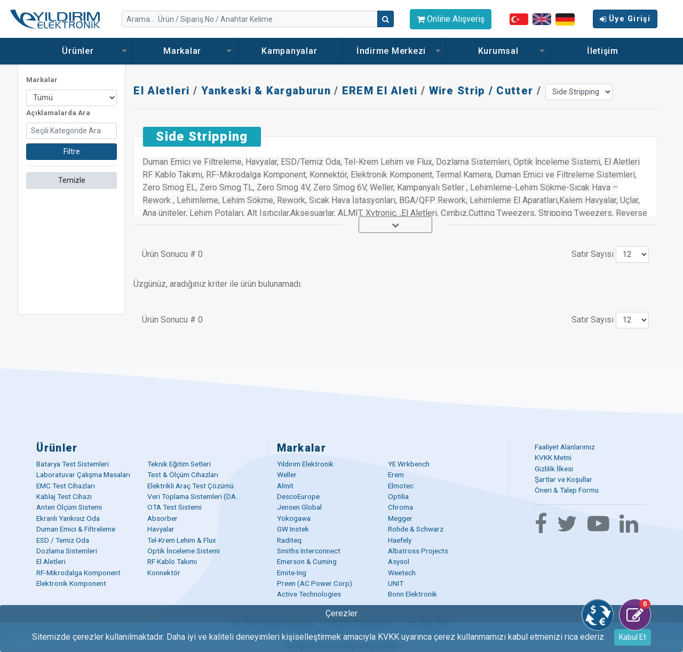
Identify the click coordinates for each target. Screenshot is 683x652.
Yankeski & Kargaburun (266, 90)
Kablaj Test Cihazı (64, 496)
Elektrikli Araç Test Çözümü (190, 485)
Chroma (400, 507)
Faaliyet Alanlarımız (565, 446)
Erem (396, 474)
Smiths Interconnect (308, 550)
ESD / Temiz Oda (62, 540)
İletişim (602, 51)
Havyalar (160, 529)
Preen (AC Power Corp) (314, 583)
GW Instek (293, 529)
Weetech (402, 572)
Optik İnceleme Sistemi (183, 550)
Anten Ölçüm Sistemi (69, 507)
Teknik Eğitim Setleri (179, 464)
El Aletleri (161, 90)
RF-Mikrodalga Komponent (78, 572)
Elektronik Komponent (71, 583)
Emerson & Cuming (307, 561)
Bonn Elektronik (412, 594)
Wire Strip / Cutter (481, 90)
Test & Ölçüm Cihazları (182, 474)
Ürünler (80, 51)
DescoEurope (298, 496)
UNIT (395, 583)
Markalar (185, 51)
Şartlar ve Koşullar (563, 479)
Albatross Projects (418, 550)
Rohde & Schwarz (415, 529)
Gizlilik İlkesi (554, 468)
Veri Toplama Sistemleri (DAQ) (195, 496)
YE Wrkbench (409, 464)
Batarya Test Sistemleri (72, 464)
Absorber (162, 518)
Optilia (398, 496)
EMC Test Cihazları (65, 485)
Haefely (399, 540)
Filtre (71, 151)
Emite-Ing (291, 572)
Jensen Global (299, 507)
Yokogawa (294, 518)
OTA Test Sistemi (174, 507)
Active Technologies (309, 594)
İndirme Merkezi (393, 51)
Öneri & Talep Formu (567, 490)
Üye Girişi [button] (625, 18)
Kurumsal (498, 51)
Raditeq (289, 540)
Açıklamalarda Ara (58, 113)
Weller (287, 474)
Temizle (71, 180)
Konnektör (163, 572)
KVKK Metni (553, 457)
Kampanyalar (289, 51)
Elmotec (401, 485)
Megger (400, 518)
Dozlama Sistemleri (66, 550)
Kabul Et (632, 637)
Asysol (398, 561)
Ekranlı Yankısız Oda (68, 518)
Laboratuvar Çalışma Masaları (83, 474)
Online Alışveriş (451, 19)
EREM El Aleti (380, 90)
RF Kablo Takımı (172, 561)
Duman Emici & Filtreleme (75, 529)
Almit (285, 485)
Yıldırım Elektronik (305, 464)
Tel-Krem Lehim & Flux (181, 540)
